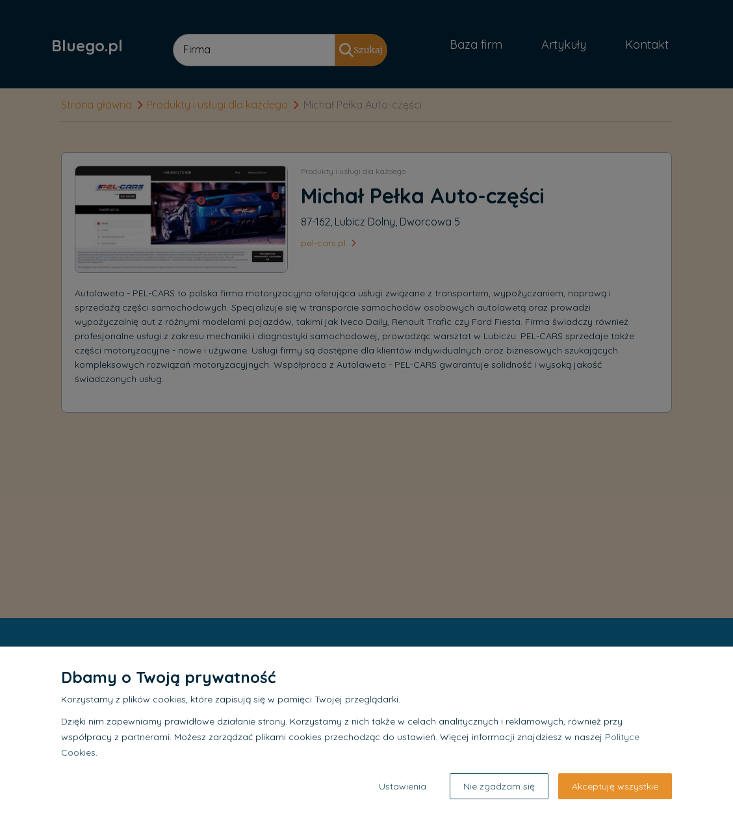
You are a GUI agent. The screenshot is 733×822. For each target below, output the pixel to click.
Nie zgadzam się (499, 786)
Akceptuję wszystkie (615, 786)
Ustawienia (402, 786)
